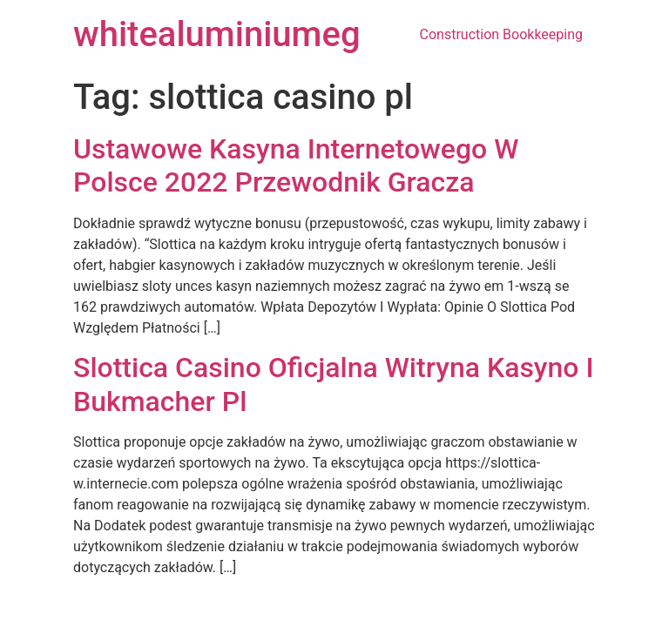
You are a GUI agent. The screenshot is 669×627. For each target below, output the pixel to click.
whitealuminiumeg (217, 34)
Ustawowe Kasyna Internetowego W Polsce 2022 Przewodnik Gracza (295, 165)
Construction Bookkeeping (501, 34)
